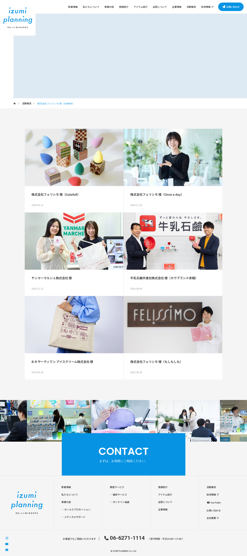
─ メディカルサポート (73, 517)
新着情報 (73, 6)
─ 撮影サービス (118, 494)
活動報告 (191, 6)
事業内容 (109, 6)
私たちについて (91, 6)
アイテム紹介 (141, 6)
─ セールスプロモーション (75, 509)
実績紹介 (123, 6)
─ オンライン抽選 (119, 502)
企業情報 (176, 6)
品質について (160, 6)
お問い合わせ (214, 510)
